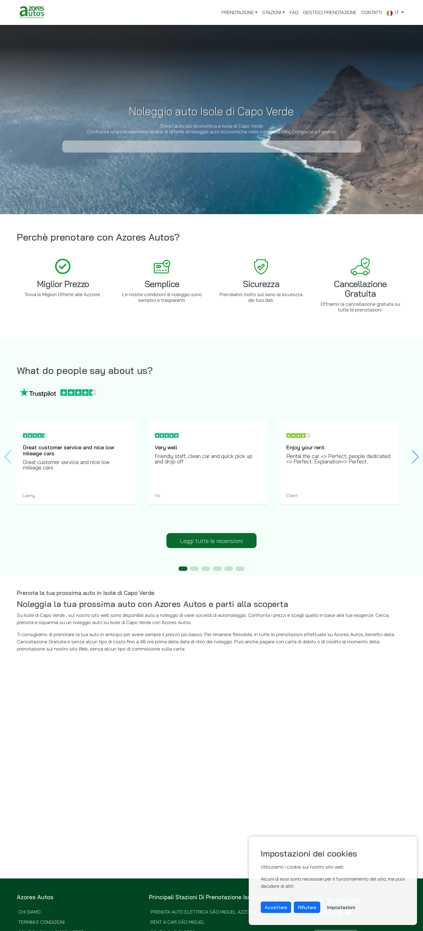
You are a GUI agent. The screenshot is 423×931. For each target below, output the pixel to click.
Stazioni (271, 12)
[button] (415, 456)
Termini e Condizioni (41, 922)
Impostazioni (341, 907)
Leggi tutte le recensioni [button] (211, 540)
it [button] (393, 12)
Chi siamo (29, 912)
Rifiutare (307, 907)
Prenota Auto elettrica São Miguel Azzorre (204, 912)
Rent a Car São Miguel (178, 922)
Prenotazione (237, 12)
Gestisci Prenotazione (330, 12)
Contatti (371, 12)
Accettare (276, 907)
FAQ (294, 12)
